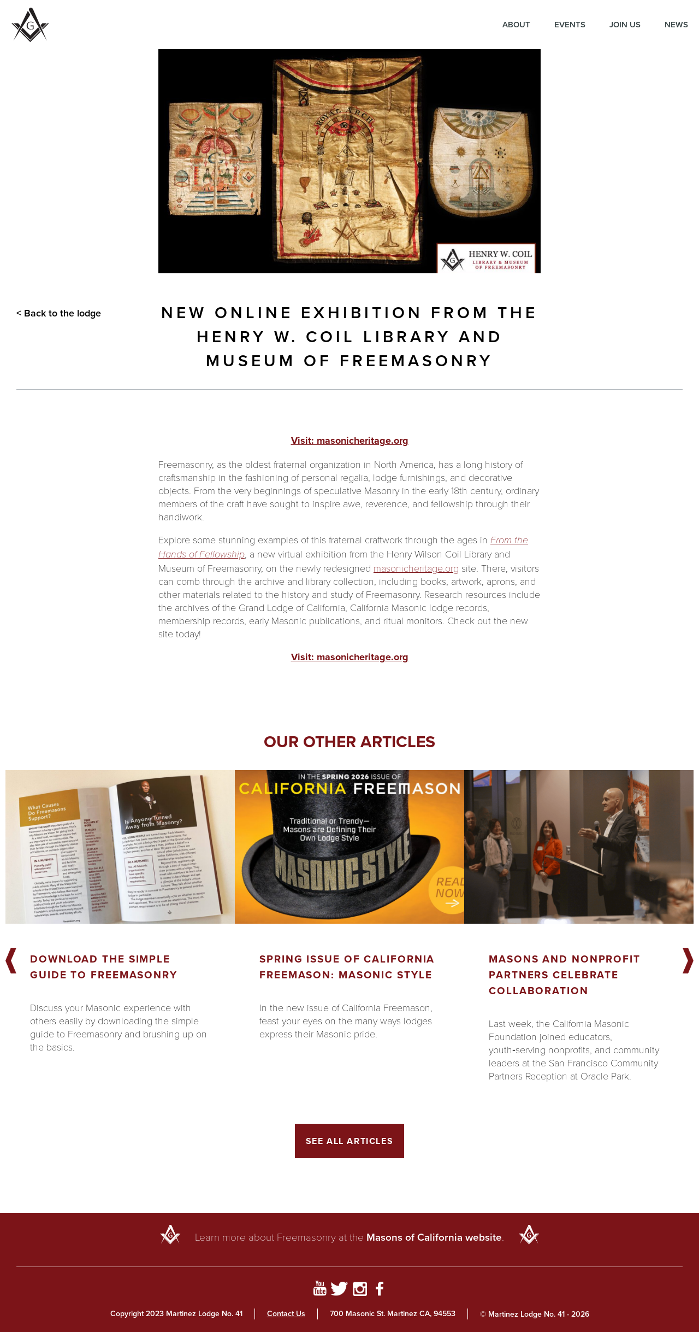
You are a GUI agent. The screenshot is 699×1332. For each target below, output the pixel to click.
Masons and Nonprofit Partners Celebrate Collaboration (565, 975)
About (516, 25)
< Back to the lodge (58, 313)
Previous (10, 961)
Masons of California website (434, 1237)
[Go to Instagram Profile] (360, 1290)
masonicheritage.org (416, 567)
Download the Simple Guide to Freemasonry (103, 967)
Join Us (625, 25)
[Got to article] (120, 847)
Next (688, 961)
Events (569, 25)
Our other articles (349, 742)
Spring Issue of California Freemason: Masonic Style (347, 967)
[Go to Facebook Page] (380, 1290)
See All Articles (350, 1141)
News (676, 25)
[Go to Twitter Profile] (339, 1290)
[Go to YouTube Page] (320, 1290)
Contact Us (286, 1313)
